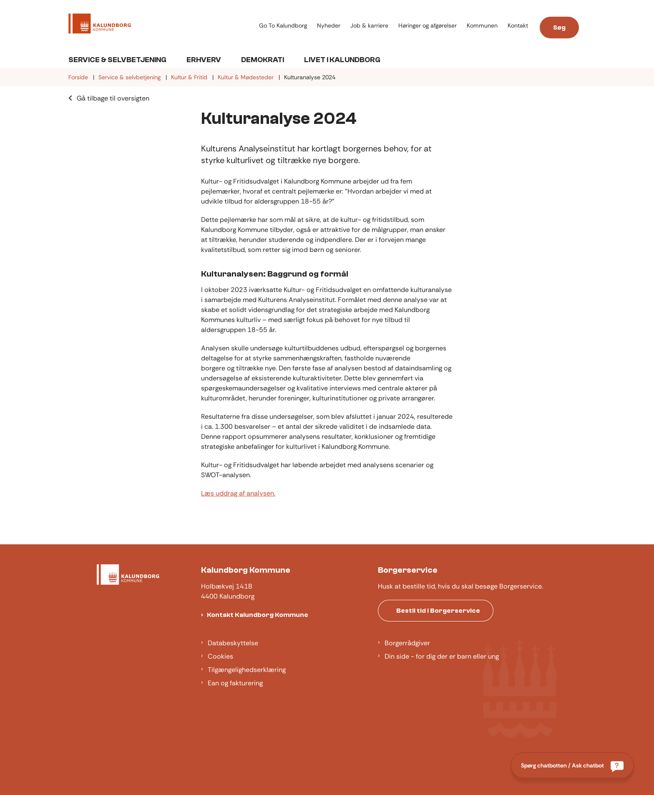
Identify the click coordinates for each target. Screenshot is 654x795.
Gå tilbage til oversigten (113, 98)
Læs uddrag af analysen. (238, 493)
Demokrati (262, 59)
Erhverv (203, 59)
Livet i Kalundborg (342, 59)
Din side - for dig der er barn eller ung (442, 656)
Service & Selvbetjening (117, 59)
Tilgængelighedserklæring (247, 669)
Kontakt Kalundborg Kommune (257, 615)
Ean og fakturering (235, 683)
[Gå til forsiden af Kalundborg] (99, 25)
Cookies (220, 656)
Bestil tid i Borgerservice (438, 610)
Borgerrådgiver (407, 643)
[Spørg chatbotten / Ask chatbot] (572, 765)
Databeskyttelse (233, 643)
